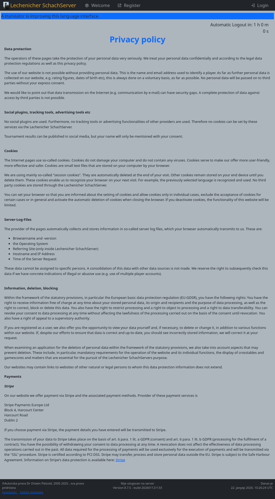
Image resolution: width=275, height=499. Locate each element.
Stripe (120, 459)
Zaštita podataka (31, 492)
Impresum (9, 492)
